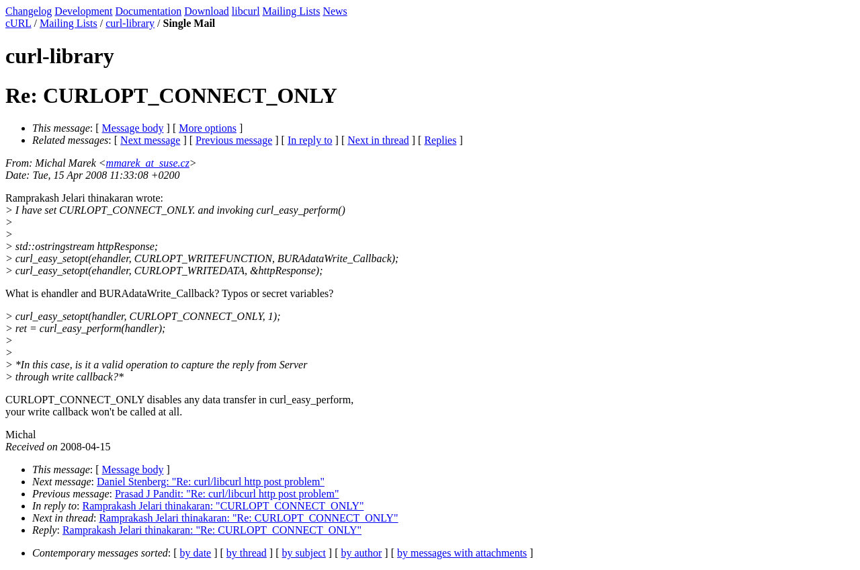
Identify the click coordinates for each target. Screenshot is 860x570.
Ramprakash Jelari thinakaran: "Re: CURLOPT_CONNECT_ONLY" (248, 518)
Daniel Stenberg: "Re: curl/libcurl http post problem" (211, 481)
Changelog (28, 11)
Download (206, 11)
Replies (440, 140)
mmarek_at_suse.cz (147, 163)
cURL (18, 23)
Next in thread (378, 140)
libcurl (246, 11)
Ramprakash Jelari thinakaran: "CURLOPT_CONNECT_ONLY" (223, 506)
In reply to (310, 140)
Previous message (234, 140)
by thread (246, 553)
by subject (304, 553)
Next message (150, 140)
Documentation (149, 11)
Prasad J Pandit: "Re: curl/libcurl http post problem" (227, 493)
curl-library (130, 23)
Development (83, 11)
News (334, 11)
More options (207, 128)
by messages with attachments (462, 553)
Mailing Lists (291, 11)
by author (361, 553)
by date (196, 553)
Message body (133, 128)
